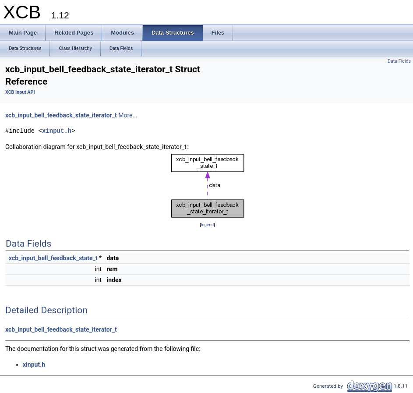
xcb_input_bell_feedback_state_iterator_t (61, 115)
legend (207, 224)
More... (127, 115)
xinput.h (56, 131)
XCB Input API (20, 92)
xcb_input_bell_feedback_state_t (53, 258)
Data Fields (399, 61)
